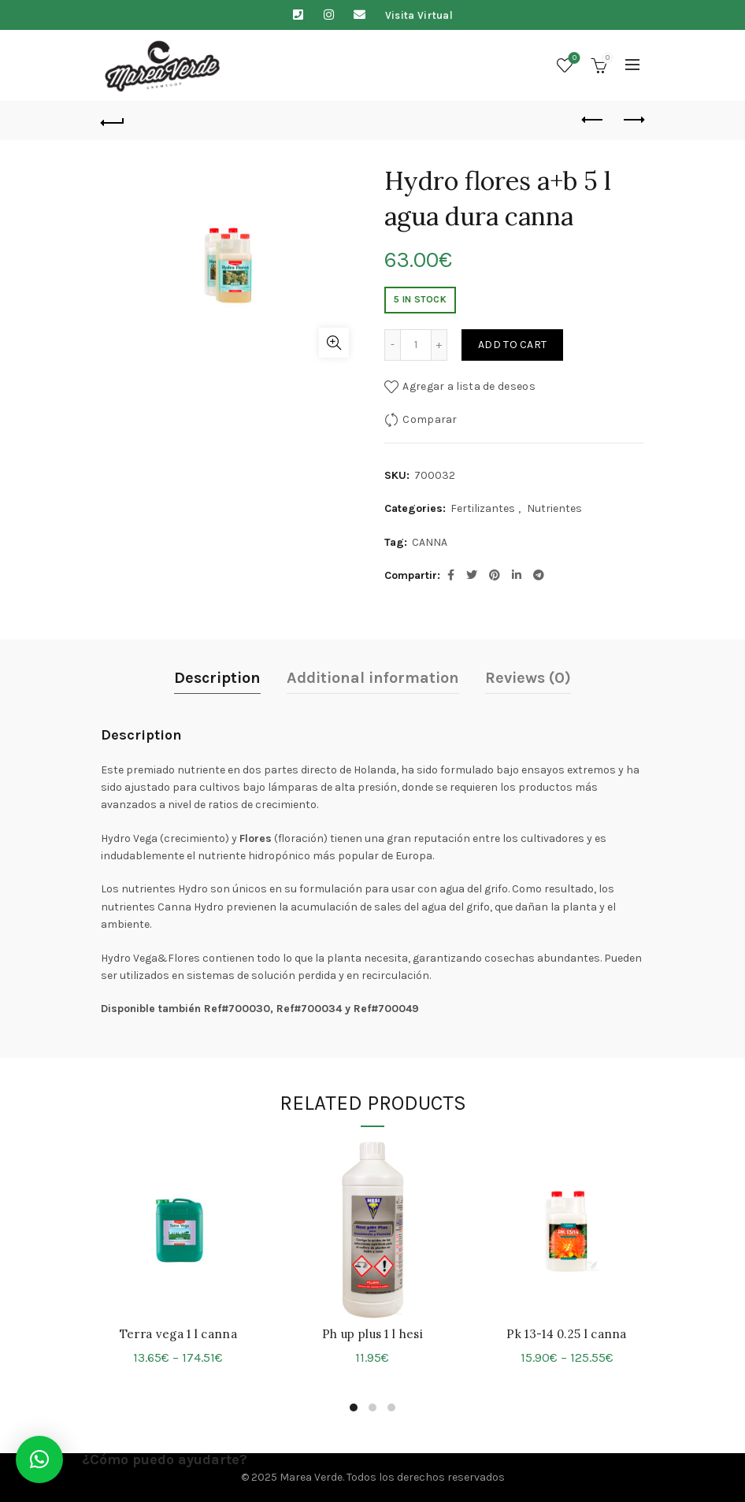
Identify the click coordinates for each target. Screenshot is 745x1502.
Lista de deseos (573, 59)
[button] (39, 1459)
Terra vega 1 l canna (178, 1333)
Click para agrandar (334, 343)
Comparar (429, 419)
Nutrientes (554, 508)
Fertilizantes (482, 508)
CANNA (429, 542)
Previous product (593, 120)
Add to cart (512, 344)
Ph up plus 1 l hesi (372, 1333)
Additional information (373, 678)
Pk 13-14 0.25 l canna (566, 1333)
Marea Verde (311, 1477)
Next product (633, 120)
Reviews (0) (528, 678)
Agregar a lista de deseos (469, 386)
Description (217, 678)
